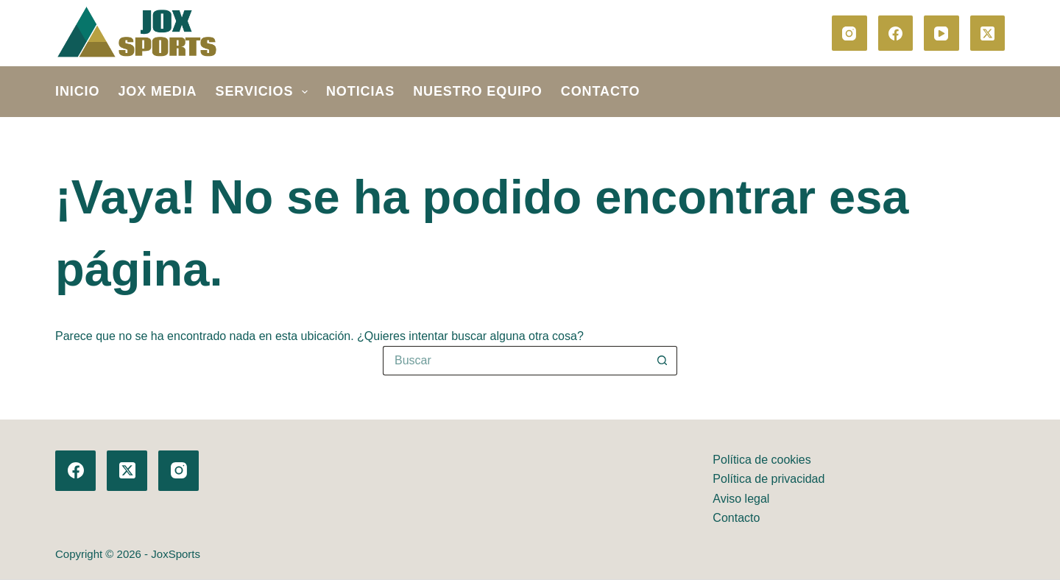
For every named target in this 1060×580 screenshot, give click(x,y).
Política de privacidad (768, 479)
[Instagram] (849, 33)
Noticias (360, 91)
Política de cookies (761, 459)
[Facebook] (896, 33)
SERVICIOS (265, 92)
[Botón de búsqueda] (662, 360)
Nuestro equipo (478, 91)
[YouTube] (941, 33)
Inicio (77, 91)
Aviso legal (741, 498)
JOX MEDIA (157, 91)
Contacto (600, 91)
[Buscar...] (515, 360)
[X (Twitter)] (988, 33)
